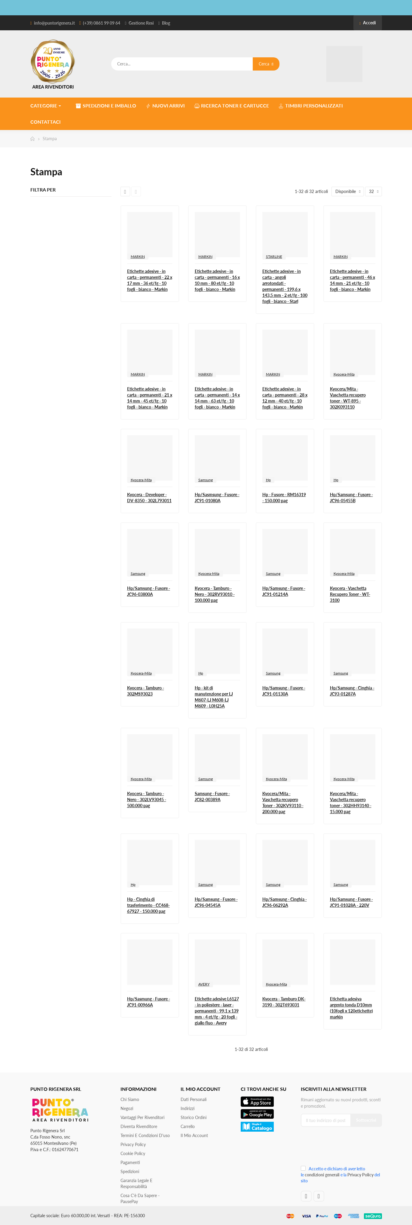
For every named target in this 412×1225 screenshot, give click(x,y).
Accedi (367, 22)
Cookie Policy (133, 1153)
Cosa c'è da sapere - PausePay (140, 1198)
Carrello (188, 1126)
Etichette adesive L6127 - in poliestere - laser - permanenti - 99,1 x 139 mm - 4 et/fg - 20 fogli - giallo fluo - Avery (217, 1010)
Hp (268, 480)
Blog (166, 23)
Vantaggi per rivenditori (142, 1117)
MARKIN (138, 256)
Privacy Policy (133, 1144)
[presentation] (341, 1148)
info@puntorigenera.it (54, 23)
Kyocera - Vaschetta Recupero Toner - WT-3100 (350, 594)
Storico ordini (193, 1117)
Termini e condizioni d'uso (145, 1135)
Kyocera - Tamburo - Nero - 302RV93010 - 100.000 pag (215, 594)
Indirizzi (187, 1108)
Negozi (127, 1108)
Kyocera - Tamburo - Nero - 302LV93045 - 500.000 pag (146, 799)
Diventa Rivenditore (139, 1126)
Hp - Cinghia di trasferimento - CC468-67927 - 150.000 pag (148, 905)
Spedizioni (130, 1171)
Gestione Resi (141, 23)
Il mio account (194, 1135)
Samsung (205, 480)
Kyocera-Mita (344, 374)
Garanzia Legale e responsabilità (136, 1183)
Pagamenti (130, 1162)
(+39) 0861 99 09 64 (101, 23)
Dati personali (193, 1099)
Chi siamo (130, 1099)
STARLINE (274, 256)
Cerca (266, 63)
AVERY (203, 984)
